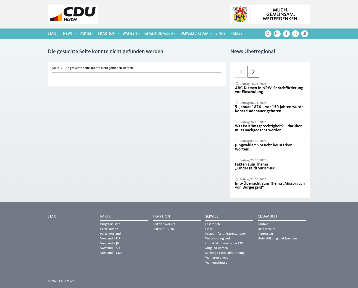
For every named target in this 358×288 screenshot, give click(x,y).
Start (53, 34)
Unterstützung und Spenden (277, 238)
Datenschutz (266, 229)
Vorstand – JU (109, 243)
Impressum (265, 233)
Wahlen (130, 34)
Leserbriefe (213, 224)
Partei (85, 34)
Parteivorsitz (109, 229)
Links (220, 34)
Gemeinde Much (158, 34)
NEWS (68, 34)
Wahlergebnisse (216, 262)
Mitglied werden (216, 248)
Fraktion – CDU (163, 229)
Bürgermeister (110, 224)
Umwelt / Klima (194, 34)
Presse (236, 34)
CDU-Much (267, 216)
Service (211, 216)
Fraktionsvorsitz (164, 224)
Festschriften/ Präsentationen (226, 233)
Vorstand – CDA (111, 252)
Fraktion (107, 34)
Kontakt (263, 224)
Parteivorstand (110, 233)
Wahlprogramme (216, 257)
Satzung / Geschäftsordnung (225, 252)
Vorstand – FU (110, 238)
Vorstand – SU (110, 248)
